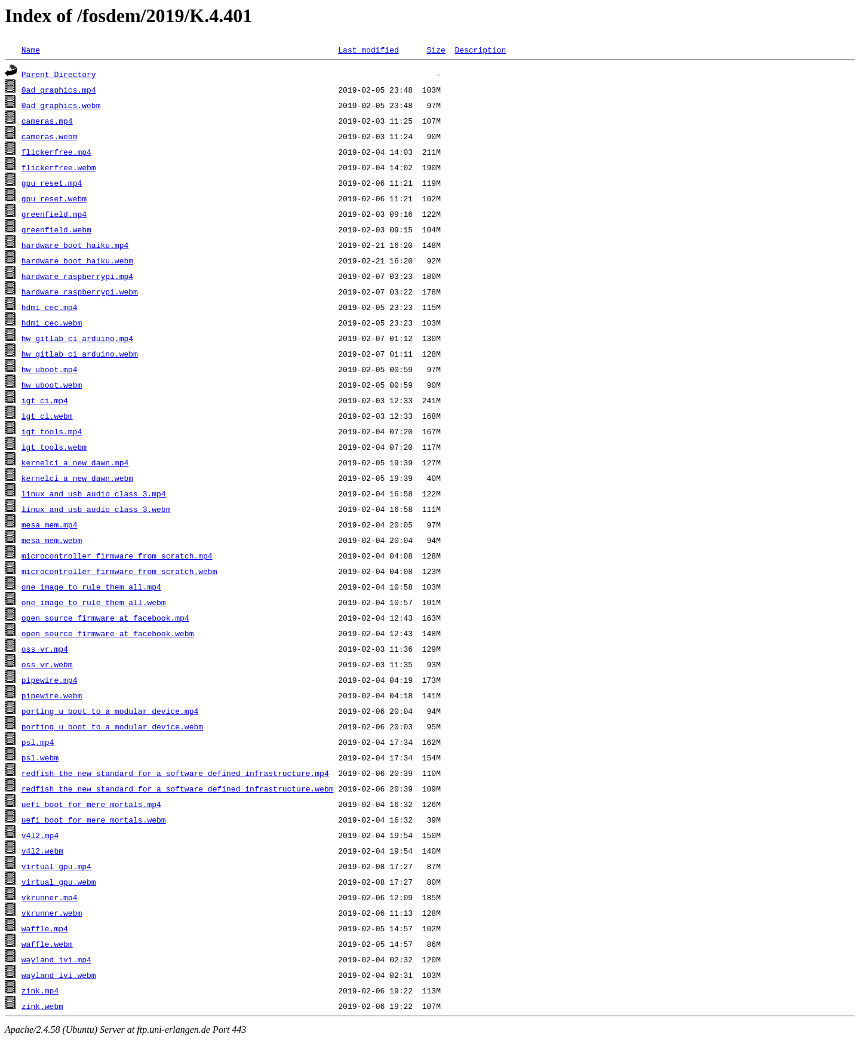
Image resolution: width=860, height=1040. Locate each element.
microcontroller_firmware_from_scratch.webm (119, 571)
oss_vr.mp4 (45, 648)
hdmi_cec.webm (52, 322)
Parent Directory (59, 74)
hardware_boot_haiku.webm (77, 260)
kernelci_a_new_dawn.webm (77, 478)
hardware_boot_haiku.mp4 (75, 245)
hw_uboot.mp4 (50, 369)
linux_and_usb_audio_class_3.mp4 (94, 493)
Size (435, 49)
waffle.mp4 (45, 928)
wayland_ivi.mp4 (56, 959)
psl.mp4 (38, 742)
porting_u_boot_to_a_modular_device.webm (112, 726)
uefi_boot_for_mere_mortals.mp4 (91, 804)
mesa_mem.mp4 (50, 524)
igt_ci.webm (47, 415)
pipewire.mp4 (50, 679)
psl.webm (40, 757)
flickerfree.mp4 (56, 151)
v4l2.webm (42, 850)
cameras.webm (50, 136)
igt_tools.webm (54, 446)
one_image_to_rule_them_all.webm (94, 602)
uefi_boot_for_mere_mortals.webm (94, 819)
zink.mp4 (40, 990)
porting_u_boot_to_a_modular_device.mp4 (110, 710)
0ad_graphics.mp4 (59, 89)
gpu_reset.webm (54, 198)
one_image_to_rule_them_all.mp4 (91, 586)
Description (480, 49)
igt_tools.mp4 (52, 431)
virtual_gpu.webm (59, 881)
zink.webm (42, 1006)
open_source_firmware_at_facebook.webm (108, 633)
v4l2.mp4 (40, 835)
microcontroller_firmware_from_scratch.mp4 (117, 555)
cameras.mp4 (47, 120)
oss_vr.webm (47, 664)
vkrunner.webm (52, 912)
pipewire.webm (52, 695)
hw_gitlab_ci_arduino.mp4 (77, 338)
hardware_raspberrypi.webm (80, 291)
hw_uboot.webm (52, 384)
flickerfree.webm (59, 167)
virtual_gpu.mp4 (56, 866)
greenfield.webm (56, 229)
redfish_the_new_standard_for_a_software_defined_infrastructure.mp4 (175, 773)
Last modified (368, 49)
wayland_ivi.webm (59, 975)
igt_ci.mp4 (45, 400)
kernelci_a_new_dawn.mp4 (75, 462)
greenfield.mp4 (54, 213)
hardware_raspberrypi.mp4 (77, 276)
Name (31, 49)
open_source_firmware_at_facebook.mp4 (105, 617)
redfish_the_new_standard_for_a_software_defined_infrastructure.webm (178, 788)
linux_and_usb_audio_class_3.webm (96, 509)
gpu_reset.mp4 (52, 182)
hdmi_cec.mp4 (50, 307)
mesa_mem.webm (52, 540)
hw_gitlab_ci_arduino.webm (80, 353)
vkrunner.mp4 (50, 897)
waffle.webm (47, 943)
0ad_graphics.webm (61, 105)
